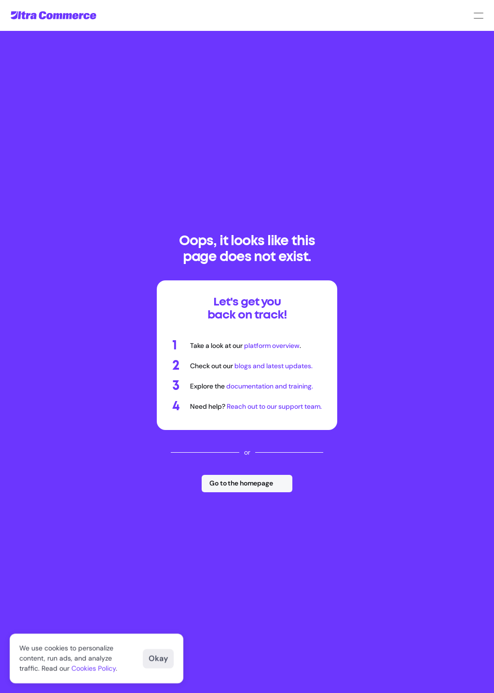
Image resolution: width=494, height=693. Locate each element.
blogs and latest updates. (273, 365)
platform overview (272, 345)
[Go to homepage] (53, 15)
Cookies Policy (93, 668)
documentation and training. (269, 386)
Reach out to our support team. (274, 406)
